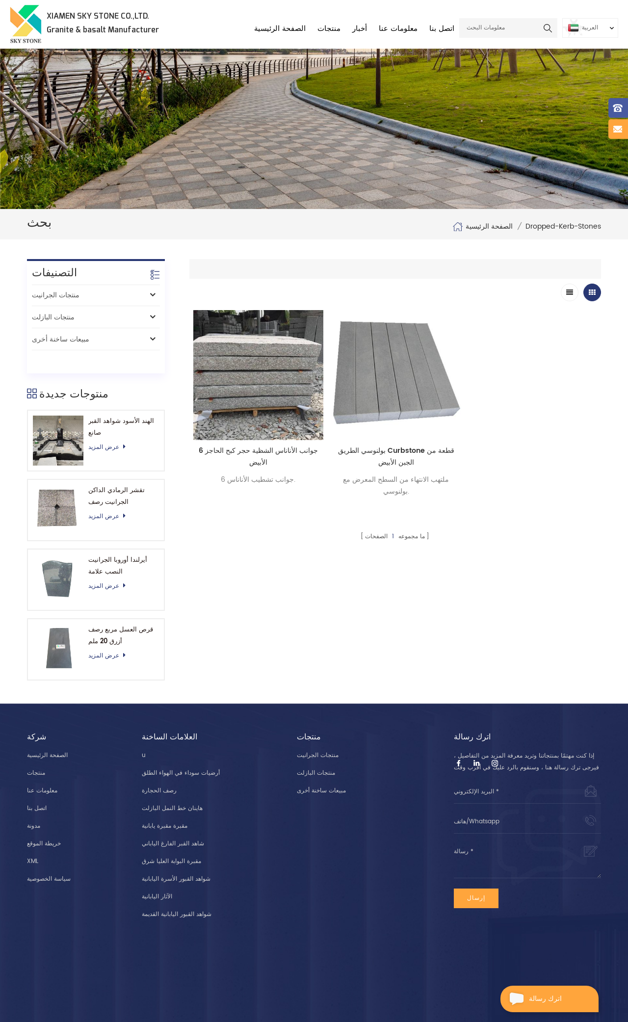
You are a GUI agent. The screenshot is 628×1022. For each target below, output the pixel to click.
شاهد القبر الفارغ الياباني (173, 825)
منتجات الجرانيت (55, 295)
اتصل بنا (441, 29)
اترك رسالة (531, 999)
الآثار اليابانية (157, 878)
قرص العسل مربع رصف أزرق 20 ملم (120, 614)
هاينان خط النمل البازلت (172, 790)
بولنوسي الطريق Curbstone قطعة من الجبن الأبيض (395, 456)
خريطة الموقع (44, 825)
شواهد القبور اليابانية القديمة (176, 896)
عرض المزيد (109, 425)
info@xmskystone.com (494, 965)
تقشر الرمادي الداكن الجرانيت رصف (116, 475)
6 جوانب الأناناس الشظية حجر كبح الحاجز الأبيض (257, 456)
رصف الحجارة (159, 772)
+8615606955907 (284, 953)
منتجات (328, 29)
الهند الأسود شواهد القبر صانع (121, 405)
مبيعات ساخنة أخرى (60, 339)
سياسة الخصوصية (49, 860)
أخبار (359, 29)
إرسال (476, 880)
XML (32, 843)
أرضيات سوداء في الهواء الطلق (181, 755)
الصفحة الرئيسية (280, 29)
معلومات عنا (398, 29)
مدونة (33, 807)
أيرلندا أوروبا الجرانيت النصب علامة (117, 544)
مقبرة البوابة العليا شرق (171, 843)
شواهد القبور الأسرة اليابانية (176, 860)
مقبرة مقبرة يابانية (164, 807)
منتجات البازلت (53, 317)
